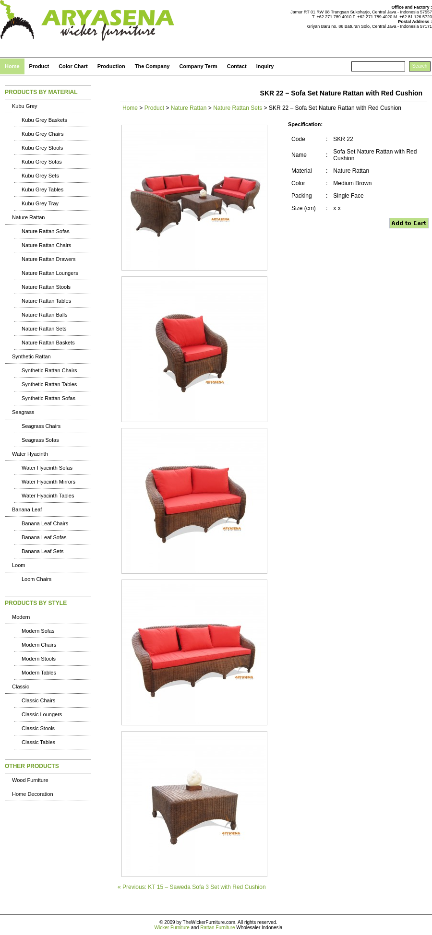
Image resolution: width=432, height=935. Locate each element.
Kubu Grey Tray (40, 203)
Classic (20, 686)
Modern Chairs (39, 645)
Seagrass (23, 412)
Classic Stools (38, 728)
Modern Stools (39, 659)
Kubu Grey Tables (42, 189)
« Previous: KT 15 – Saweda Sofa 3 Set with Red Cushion (192, 887)
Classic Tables (38, 742)
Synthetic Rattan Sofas (48, 398)
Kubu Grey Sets (40, 175)
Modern (21, 617)
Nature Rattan (28, 217)
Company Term (198, 66)
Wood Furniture (30, 780)
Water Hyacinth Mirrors (48, 482)
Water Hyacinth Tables (48, 495)
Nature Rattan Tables (46, 301)
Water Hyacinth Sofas (47, 468)
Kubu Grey (24, 106)
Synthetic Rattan (31, 356)
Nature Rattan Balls (44, 315)
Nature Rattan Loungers (50, 273)
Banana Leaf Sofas (44, 537)
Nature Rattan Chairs (46, 245)
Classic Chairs (38, 700)
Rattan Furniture (217, 927)
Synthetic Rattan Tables (49, 384)
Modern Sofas (38, 631)
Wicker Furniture (172, 927)
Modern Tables (39, 672)
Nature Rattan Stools (46, 287)
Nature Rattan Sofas (46, 231)
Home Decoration (32, 794)
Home (12, 66)
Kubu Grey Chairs (42, 134)
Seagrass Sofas (40, 440)
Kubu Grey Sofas (42, 162)
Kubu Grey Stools (42, 148)
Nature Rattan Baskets (48, 342)
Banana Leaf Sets (42, 551)
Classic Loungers (42, 714)
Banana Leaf (27, 509)
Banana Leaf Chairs (45, 523)
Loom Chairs (36, 579)
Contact (237, 66)
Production (111, 66)
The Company (152, 66)
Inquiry (265, 66)
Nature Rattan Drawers (49, 259)
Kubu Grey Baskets (44, 120)
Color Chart (73, 66)
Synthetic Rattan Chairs (49, 370)
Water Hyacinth (30, 454)
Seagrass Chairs (41, 426)
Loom (18, 565)
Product (39, 66)
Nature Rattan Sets (44, 328)
